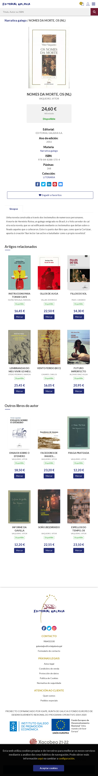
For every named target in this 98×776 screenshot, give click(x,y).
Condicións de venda (49, 668)
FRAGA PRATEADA (78, 452)
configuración (66, 758)
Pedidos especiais (49, 700)
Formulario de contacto (49, 651)
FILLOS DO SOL (78, 293)
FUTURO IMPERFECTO (78, 370)
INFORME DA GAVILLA (19, 529)
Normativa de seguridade (49, 683)
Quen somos (49, 695)
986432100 (49, 641)
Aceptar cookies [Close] (49, 768)
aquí (40, 758)
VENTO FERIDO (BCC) (49, 368)
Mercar (19, 316)
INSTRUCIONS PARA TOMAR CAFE (19, 295)
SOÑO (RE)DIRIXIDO (49, 527)
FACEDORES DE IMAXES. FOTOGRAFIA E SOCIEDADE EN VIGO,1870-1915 (49, 454)
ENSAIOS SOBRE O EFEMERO (19, 454)
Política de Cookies (49, 678)
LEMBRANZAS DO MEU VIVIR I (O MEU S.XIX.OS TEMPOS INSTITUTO (19, 370)
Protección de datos (49, 673)
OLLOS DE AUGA (49, 293)
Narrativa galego (16, 20)
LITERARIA (49, 177)
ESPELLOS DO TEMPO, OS (78, 529)
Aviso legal (49, 663)
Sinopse (13, 208)
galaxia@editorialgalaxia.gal (49, 646)
